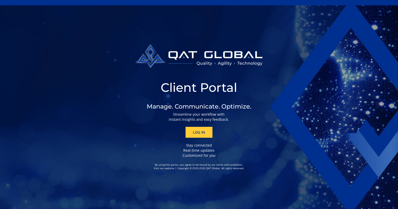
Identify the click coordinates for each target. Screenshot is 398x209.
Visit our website (164, 168)
